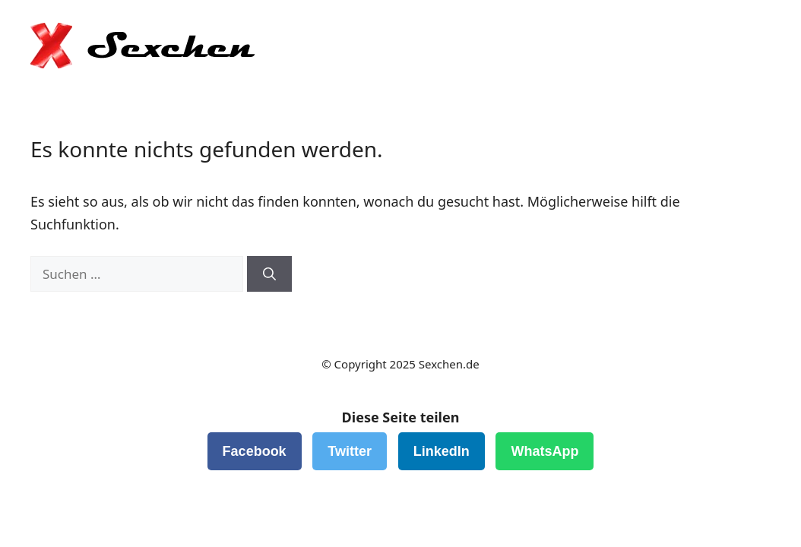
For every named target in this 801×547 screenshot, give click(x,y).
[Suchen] (269, 274)
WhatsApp (544, 451)
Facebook (255, 451)
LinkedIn (441, 451)
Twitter (350, 451)
